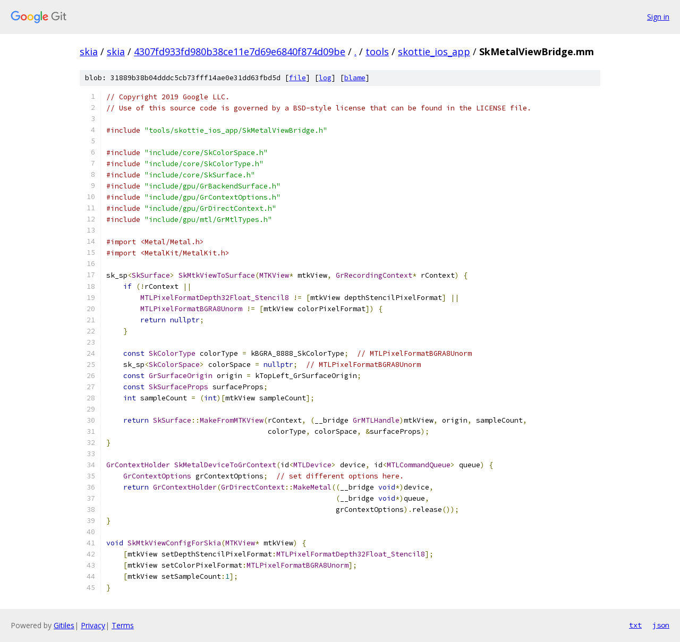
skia (89, 51)
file (297, 77)
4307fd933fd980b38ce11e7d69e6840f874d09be (239, 51)
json (660, 625)
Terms (123, 625)
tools (377, 51)
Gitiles (64, 625)
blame (355, 77)
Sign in (658, 17)
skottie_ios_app (434, 51)
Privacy (93, 625)
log (325, 77)
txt (635, 625)
